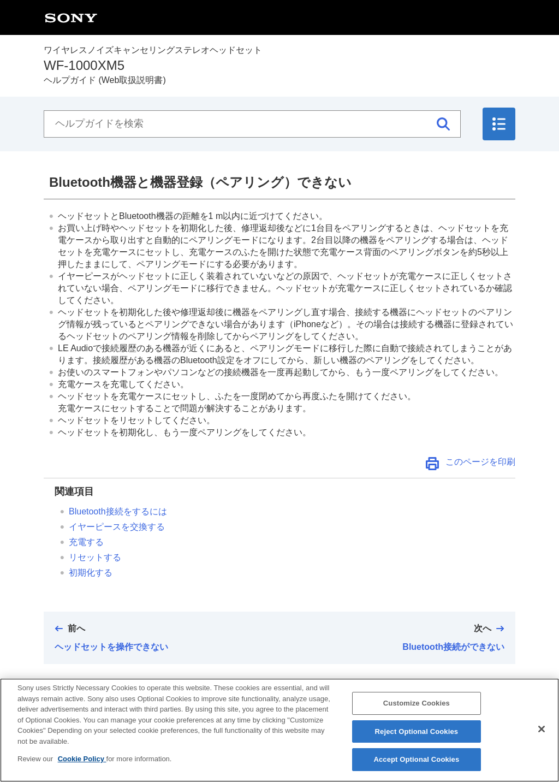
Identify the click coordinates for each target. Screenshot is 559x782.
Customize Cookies (416, 710)
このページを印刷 (480, 461)
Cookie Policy (82, 765)
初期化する (90, 572)
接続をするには (118, 511)
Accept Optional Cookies (416, 766)
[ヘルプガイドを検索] (252, 124)
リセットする (95, 557)
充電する (86, 542)
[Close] (542, 736)
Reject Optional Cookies (417, 737)
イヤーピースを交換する (117, 526)
